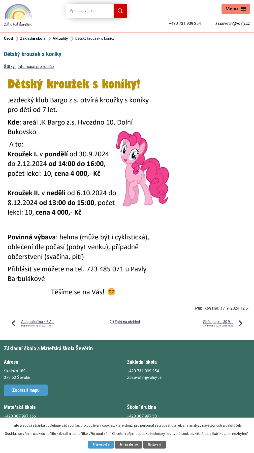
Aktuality (60, 38)
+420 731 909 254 (185, 23)
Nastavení (157, 444)
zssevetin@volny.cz (232, 23)
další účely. (233, 424)
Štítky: (10, 66)
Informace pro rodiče (36, 66)
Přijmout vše (98, 444)
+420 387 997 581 (143, 416)
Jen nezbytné (129, 444)
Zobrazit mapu (25, 390)
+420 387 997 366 (20, 416)
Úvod (8, 38)
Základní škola (32, 38)
